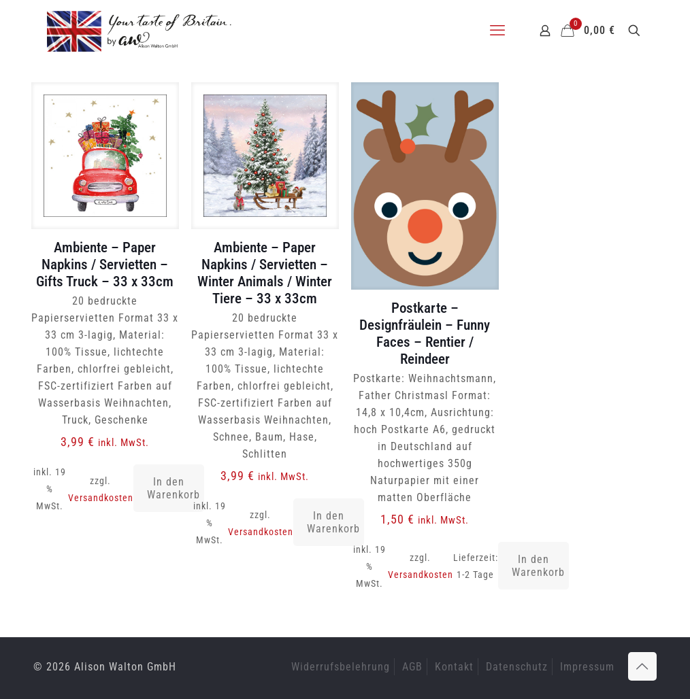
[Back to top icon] (642, 666)
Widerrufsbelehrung (340, 666)
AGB (412, 666)
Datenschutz (517, 666)
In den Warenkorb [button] (173, 488)
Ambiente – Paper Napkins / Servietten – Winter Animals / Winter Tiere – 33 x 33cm (264, 273)
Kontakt (454, 666)
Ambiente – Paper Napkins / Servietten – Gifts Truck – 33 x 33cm (105, 264)
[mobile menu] (497, 30)
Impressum (587, 666)
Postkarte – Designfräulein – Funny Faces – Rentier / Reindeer (424, 333)
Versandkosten (100, 498)
